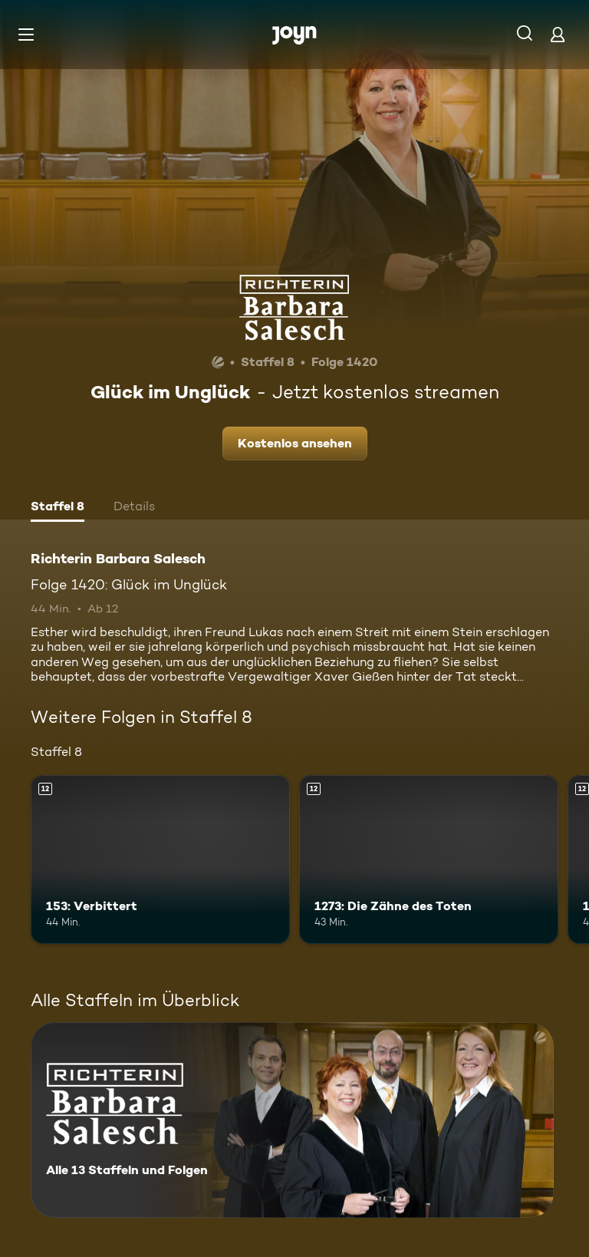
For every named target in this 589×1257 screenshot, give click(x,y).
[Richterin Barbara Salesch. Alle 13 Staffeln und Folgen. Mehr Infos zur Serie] (292, 1120)
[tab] (57, 508)
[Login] (557, 34)
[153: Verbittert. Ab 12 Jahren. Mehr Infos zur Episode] (160, 859)
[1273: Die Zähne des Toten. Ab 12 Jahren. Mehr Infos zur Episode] (428, 859)
